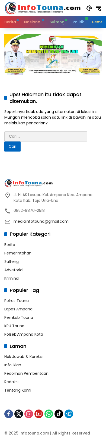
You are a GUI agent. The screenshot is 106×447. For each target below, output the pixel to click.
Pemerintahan (17, 253)
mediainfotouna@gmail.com (41, 221)
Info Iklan (12, 365)
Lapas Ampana (18, 309)
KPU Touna (14, 326)
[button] (89, 8)
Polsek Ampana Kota (23, 334)
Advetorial (13, 270)
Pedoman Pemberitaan (26, 373)
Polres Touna (16, 300)
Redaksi (11, 382)
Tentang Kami (17, 390)
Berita (9, 244)
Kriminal (11, 278)
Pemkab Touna (18, 317)
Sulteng (11, 261)
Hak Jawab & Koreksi (23, 356)
